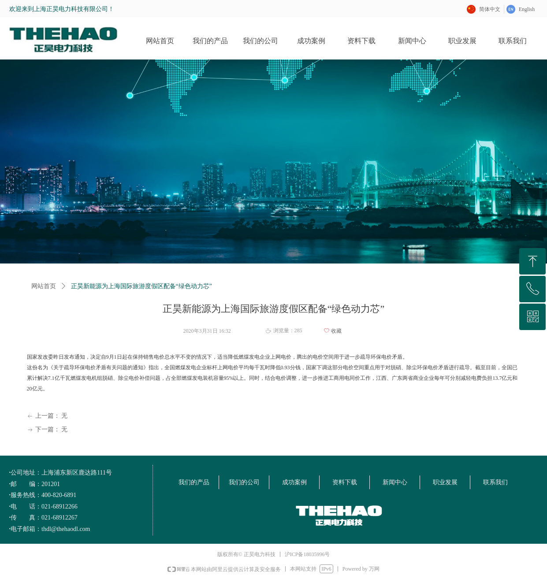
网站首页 (43, 286)
